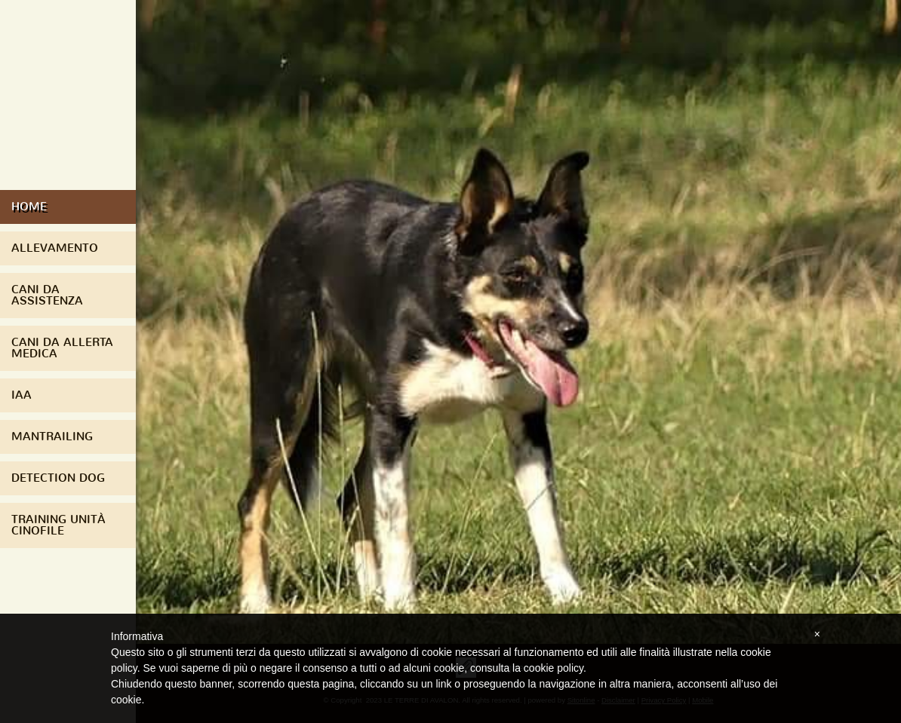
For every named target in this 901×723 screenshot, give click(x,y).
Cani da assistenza (47, 295)
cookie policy (553, 668)
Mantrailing (52, 436)
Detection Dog (58, 478)
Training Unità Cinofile (58, 525)
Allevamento (54, 248)
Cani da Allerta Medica (62, 348)
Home (29, 206)
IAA (21, 395)
